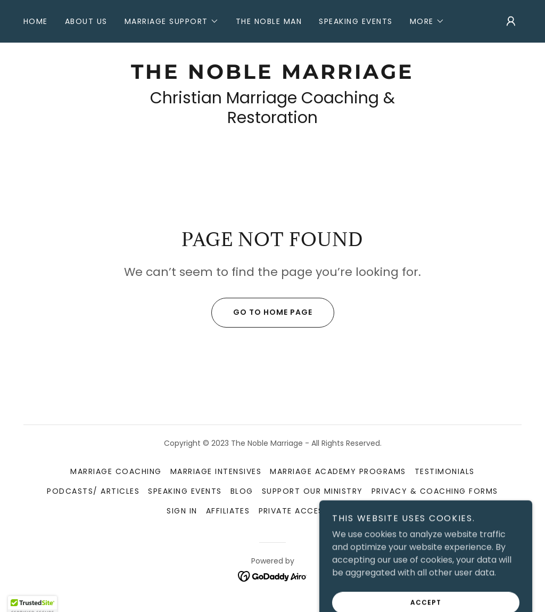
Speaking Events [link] (355, 21)
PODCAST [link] (357, 510)
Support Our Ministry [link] (312, 491)
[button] (172, 21)
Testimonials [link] (445, 471)
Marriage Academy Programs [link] (338, 471)
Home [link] (35, 21)
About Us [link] (86, 21)
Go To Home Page (261, 313)
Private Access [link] (294, 510)
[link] (272, 76)
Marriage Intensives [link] (215, 471)
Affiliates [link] (228, 510)
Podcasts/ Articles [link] (93, 491)
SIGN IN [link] (182, 510)
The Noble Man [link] (269, 21)
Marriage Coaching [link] (115, 471)
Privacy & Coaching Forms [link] (434, 491)
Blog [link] (241, 491)
